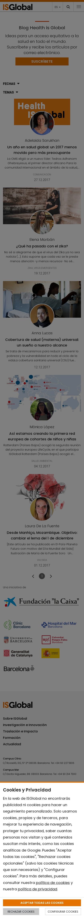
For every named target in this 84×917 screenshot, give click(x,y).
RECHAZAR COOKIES (21, 912)
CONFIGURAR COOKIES (63, 912)
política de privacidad (37, 889)
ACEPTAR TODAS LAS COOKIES (42, 903)
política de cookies (53, 882)
